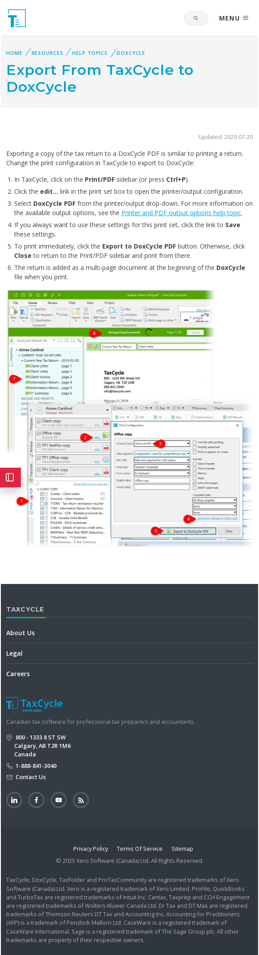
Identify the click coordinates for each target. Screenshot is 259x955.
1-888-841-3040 (35, 766)
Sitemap (182, 849)
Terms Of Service (140, 849)
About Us (20, 633)
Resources (48, 52)
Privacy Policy (90, 849)
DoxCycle (131, 52)
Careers (18, 673)
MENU (234, 18)
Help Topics (90, 52)
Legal (14, 653)
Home (14, 52)
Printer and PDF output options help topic (181, 212)
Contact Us (30, 777)
